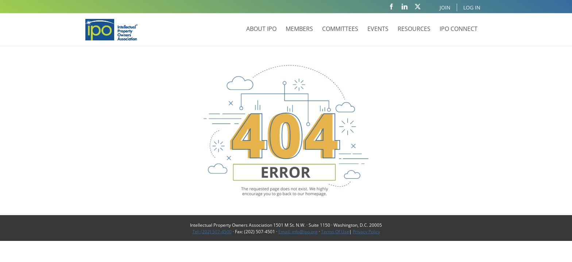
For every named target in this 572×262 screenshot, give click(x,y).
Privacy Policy (366, 232)
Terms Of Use (335, 232)
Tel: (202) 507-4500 (212, 232)
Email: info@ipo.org (298, 232)
